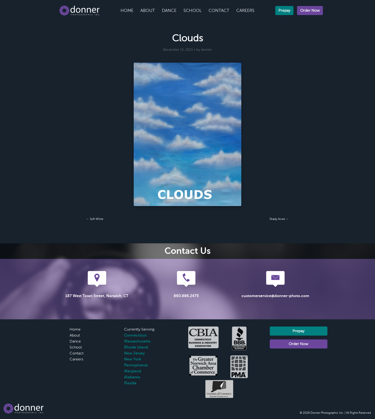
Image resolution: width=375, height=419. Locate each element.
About (147, 10)
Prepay (284, 10)
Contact (219, 10)
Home (127, 10)
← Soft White (94, 219)
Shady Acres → (279, 219)
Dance (169, 10)
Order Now (310, 10)
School (192, 10)
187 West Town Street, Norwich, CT (96, 296)
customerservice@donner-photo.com (275, 296)
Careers (245, 10)
